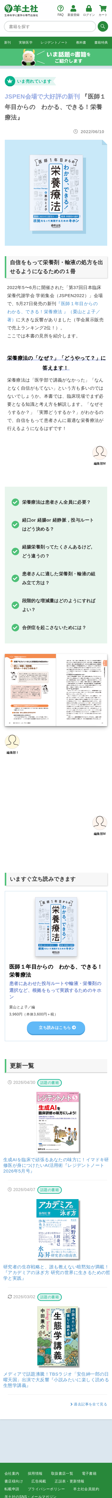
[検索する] (102, 26)
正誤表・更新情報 (69, 1481)
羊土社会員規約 (86, 1489)
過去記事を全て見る (90, 1405)
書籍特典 (101, 42)
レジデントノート (54, 42)
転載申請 (11, 1489)
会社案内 (11, 1473)
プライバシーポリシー (46, 1489)
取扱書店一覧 (62, 1473)
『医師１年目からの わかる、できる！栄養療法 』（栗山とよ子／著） (54, 311)
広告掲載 (38, 1481)
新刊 (7, 42)
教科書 (81, 42)
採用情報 (35, 1473)
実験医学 (26, 42)
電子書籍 (89, 1473)
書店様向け (13, 1481)
